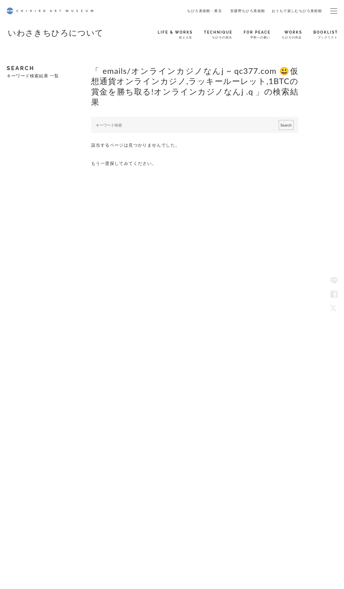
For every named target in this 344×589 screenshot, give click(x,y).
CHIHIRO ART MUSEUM (50, 11)
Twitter (334, 308)
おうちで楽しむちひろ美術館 (297, 11)
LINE (334, 280)
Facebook (334, 294)
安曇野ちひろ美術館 (247, 11)
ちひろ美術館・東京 (204, 11)
